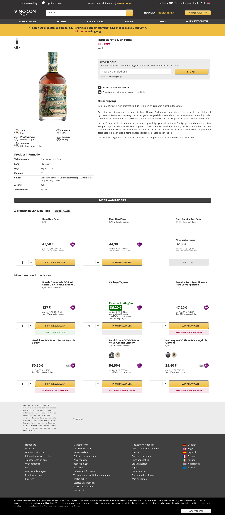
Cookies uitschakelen (84, 482)
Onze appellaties (140, 459)
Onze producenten (141, 456)
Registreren (166, 13)
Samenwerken (80, 452)
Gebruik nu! (80, 31)
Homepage (30, 444)
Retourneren (79, 467)
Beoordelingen (80, 463)
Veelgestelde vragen (35, 471)
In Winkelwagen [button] (55, 262)
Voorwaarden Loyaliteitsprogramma (91, 475)
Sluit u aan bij (117, 3)
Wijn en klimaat (139, 478)
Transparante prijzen (36, 459)
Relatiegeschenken (34, 475)
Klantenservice (80, 444)
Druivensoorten (139, 463)
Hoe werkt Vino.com (35, 452)
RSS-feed (29, 478)
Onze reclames (32, 463)
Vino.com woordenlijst (143, 444)
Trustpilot (78, 419)
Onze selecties (139, 471)
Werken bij (78, 490)
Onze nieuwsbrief (82, 448)
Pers (27, 467)
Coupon (136, 452)
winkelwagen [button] (197, 12)
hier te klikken (42, 503)
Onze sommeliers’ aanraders (146, 448)
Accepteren (196, 511)
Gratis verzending (28, 3)
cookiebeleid (74, 506)
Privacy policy (80, 459)
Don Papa (104, 44)
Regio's (135, 467)
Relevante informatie (84, 471)
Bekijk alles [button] (62, 211)
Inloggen (150, 13)
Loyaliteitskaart (54, 3)
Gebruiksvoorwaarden (84, 456)
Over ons (29, 448)
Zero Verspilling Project (143, 475)
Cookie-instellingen (83, 486)
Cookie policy (80, 478)
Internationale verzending (38, 456)
